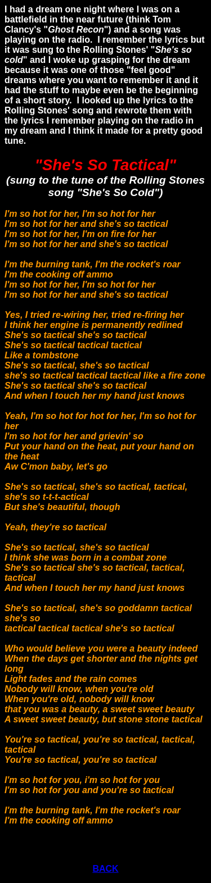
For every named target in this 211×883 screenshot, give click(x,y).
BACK (105, 868)
